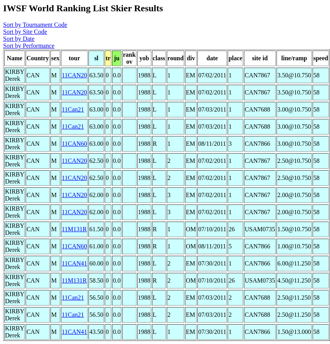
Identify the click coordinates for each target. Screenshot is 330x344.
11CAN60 (74, 143)
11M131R (74, 229)
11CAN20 (74, 75)
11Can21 (73, 109)
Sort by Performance (28, 45)
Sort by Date (19, 38)
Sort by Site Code (25, 31)
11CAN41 (74, 263)
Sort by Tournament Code (35, 24)
